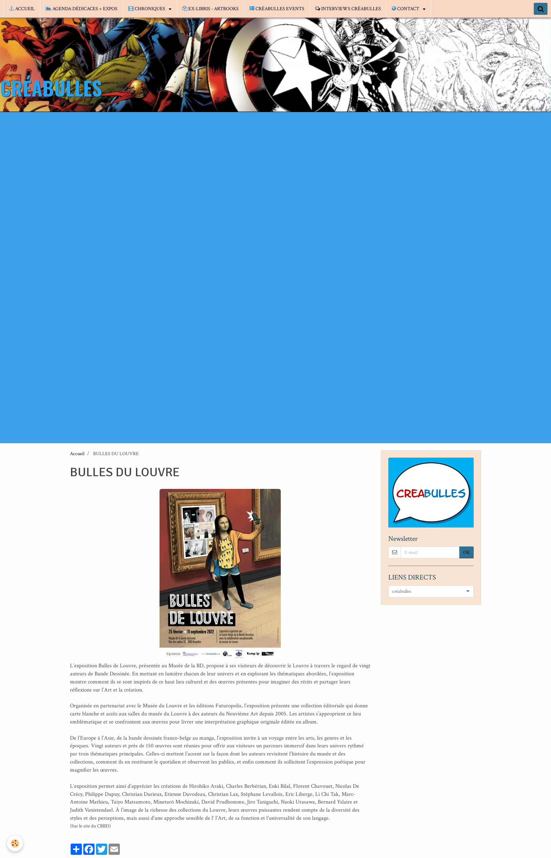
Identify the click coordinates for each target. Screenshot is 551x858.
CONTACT (406, 9)
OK (466, 552)
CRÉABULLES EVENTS (276, 9)
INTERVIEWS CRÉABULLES (348, 9)
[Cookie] (15, 843)
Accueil (77, 454)
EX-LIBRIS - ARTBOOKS (210, 9)
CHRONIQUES (147, 9)
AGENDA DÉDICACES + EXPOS (81, 9)
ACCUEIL (22, 9)
